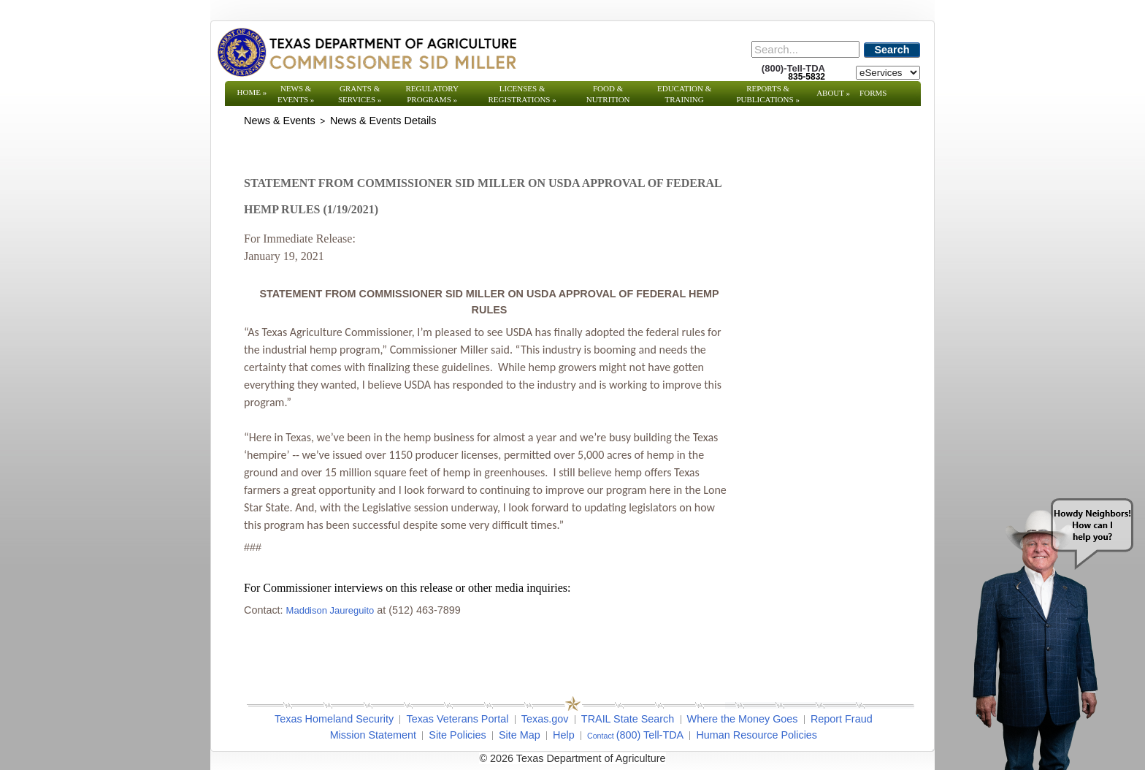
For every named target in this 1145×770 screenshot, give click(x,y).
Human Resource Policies (756, 735)
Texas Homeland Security (334, 719)
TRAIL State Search (627, 719)
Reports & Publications (767, 94)
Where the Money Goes (742, 719)
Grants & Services (359, 94)
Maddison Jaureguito (330, 610)
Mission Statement (373, 735)
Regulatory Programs (432, 94)
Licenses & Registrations (522, 94)
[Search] (805, 49)
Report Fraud (842, 719)
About (833, 92)
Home (252, 92)
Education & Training (684, 94)
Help (564, 735)
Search (892, 50)
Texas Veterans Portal (457, 719)
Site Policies (457, 735)
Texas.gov (545, 719)
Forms (872, 92)
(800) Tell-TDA (650, 735)
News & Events (295, 94)
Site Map (519, 735)
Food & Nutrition (608, 94)
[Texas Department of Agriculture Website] (366, 52)
